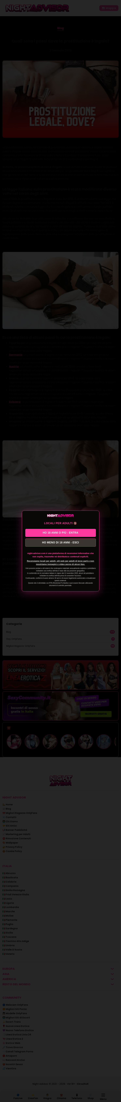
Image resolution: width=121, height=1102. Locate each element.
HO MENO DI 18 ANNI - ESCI (60, 542)
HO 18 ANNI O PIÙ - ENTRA (60, 532)
